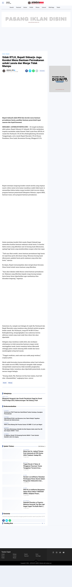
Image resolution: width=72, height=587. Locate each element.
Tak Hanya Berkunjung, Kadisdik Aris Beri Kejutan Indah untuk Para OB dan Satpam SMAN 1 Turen (23, 429)
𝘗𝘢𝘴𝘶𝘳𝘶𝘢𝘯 (26, 462)
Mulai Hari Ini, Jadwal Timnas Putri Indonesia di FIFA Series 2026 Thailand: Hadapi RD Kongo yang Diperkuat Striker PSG (33, 453)
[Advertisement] (36, 38)
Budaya (14, 554)
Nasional (18, 7)
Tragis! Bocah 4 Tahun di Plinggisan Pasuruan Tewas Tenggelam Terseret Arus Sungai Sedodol (32, 466)
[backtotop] (36, 561)
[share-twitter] (30, 71)
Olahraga (26, 449)
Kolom (25, 7)
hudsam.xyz (49, 563)
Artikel (3, 554)
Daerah (12, 7)
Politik (31, 7)
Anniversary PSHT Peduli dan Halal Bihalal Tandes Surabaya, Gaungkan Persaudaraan (23, 413)
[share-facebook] (26, 71)
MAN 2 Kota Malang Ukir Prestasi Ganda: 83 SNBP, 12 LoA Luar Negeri (23, 424)
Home (3, 54)
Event (37, 554)
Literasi (44, 7)
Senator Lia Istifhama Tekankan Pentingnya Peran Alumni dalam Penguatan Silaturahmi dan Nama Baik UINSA (34, 479)
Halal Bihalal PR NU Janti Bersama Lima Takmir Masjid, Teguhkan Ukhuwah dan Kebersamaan (22, 419)
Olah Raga (51, 7)
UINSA (25, 475)
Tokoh (58, 7)
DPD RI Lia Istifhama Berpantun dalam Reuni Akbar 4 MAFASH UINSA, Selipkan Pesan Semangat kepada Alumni (34, 492)
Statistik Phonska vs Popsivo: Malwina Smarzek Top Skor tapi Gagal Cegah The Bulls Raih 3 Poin (34, 504)
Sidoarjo (10, 382)
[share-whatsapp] (33, 71)
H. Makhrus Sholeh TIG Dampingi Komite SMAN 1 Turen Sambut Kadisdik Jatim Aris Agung (21, 436)
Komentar (42, 70)
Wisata (37, 7)
